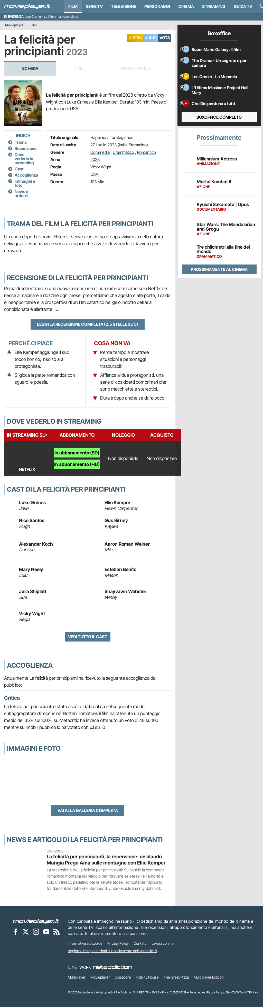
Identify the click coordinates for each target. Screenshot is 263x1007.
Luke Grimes (32, 502)
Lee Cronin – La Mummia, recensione (51, 16)
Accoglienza (26, 175)
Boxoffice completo (219, 117)
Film (73, 6)
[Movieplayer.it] (27, 6)
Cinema (186, 6)
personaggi (157, 6)
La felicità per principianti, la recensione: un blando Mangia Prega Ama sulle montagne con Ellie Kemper (106, 859)
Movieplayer (14, 25)
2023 (95, 159)
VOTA (164, 37)
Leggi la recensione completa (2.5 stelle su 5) (87, 324)
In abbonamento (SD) (76, 452)
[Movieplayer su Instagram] (36, 931)
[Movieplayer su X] (26, 931)
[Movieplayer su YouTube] (46, 931)
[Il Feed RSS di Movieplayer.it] (56, 931)
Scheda (30, 68)
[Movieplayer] (36, 921)
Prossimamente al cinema (219, 269)
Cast (19, 168)
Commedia (100, 152)
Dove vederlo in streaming (24, 158)
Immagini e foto (25, 183)
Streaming (214, 6)
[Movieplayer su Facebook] (15, 931)
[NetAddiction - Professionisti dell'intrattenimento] (112, 967)
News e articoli (21, 193)
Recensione (25, 148)
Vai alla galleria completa (88, 810)
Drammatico (123, 152)
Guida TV (243, 6)
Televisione (123, 6)
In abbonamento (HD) (77, 464)
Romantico (146, 152)
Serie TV (94, 6)
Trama (21, 142)
